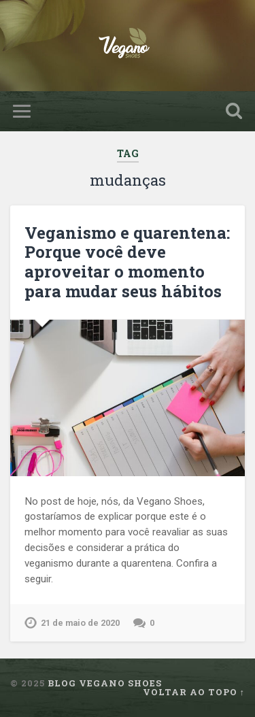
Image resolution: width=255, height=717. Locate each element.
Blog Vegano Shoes (105, 683)
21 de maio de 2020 (80, 623)
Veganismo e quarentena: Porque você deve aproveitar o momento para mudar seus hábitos (127, 262)
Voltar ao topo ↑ (194, 691)
